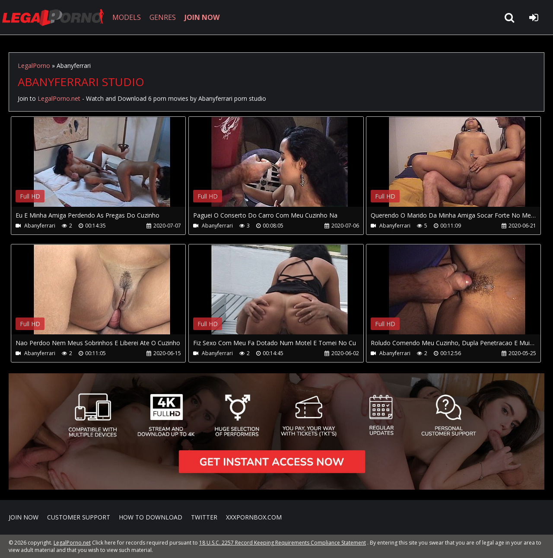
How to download (150, 517)
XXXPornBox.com (254, 517)
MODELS (126, 17)
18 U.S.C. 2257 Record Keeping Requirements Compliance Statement (282, 542)
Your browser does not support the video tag (102, 168)
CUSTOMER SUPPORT (78, 517)
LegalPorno (34, 65)
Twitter (204, 517)
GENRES (162, 17)
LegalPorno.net (56, 17)
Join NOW (23, 517)
